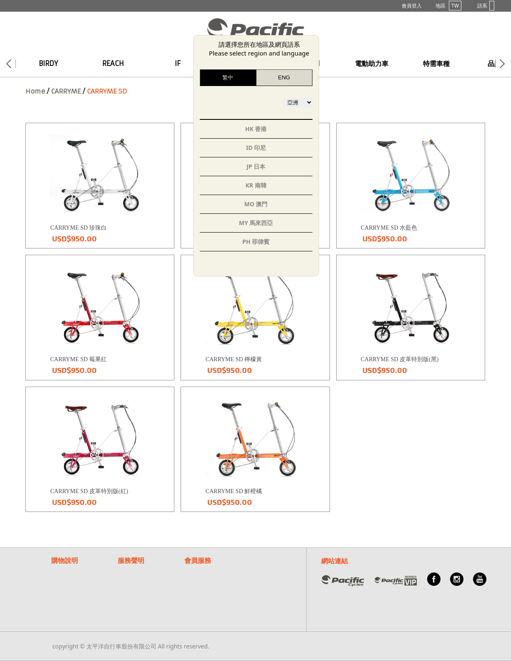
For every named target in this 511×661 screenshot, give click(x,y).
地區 (448, 5)
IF (178, 63)
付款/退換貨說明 (72, 579)
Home (35, 91)
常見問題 (196, 569)
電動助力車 (371, 63)
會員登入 (412, 5)
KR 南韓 (255, 185)
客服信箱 (196, 579)
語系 (485, 5)
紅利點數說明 (68, 589)
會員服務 (197, 560)
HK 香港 (256, 129)
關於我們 (196, 589)
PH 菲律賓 (255, 242)
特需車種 (436, 63)
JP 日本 (256, 166)
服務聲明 (131, 560)
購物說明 (64, 560)
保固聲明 (129, 569)
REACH (113, 63)
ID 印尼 (256, 148)
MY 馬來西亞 (256, 223)
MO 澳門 (256, 204)
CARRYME (66, 91)
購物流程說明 (68, 569)
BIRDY (48, 63)
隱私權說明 (132, 579)
